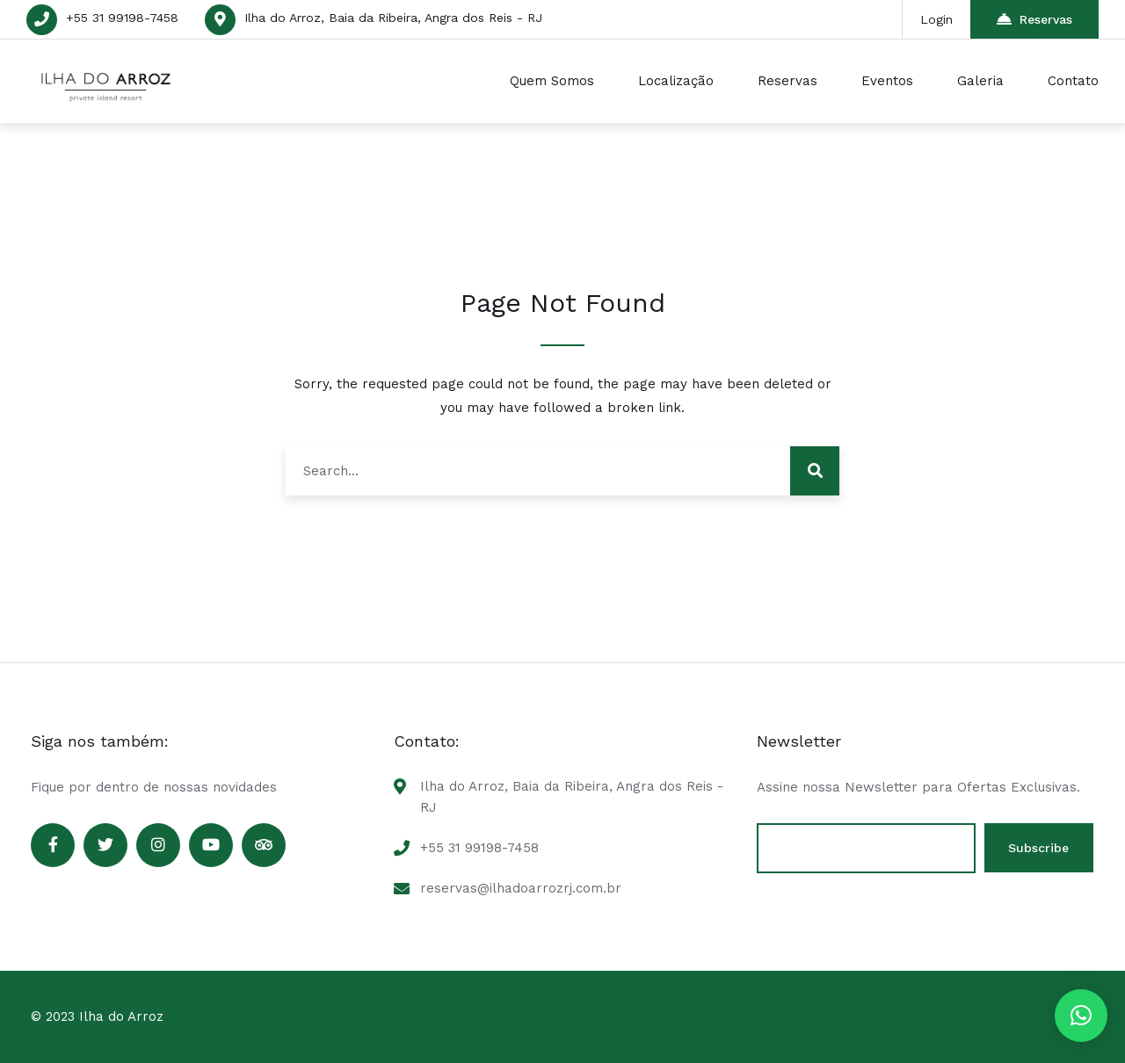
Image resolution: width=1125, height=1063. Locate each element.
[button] (1081, 1015)
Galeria (980, 81)
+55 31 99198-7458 (122, 18)
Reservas (1034, 18)
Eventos (887, 81)
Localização (676, 81)
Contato (1073, 81)
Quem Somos (552, 81)
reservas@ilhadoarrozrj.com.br (520, 888)
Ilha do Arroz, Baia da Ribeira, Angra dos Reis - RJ (393, 18)
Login (936, 19)
